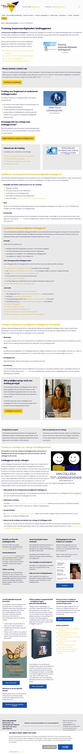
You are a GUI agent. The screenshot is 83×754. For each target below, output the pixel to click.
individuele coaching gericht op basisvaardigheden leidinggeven (29, 503)
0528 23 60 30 (36, 6)
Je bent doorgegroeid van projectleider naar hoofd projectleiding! (25, 314)
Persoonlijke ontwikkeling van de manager (18, 161)
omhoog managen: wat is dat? (15, 306)
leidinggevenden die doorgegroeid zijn (31, 294)
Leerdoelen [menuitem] (62, 15)
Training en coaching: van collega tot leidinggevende (26, 447)
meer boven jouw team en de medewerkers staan (24, 273)
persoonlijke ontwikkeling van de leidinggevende (20, 283)
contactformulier (46, 77)
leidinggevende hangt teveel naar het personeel (22, 271)
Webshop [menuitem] (76, 15)
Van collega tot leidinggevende (13, 58)
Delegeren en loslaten (12, 164)
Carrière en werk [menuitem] (28, 15)
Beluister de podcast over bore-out (68, 649)
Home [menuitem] (3, 15)
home (2, 23)
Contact (64, 585)
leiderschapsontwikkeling (12, 23)
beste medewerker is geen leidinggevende (32, 301)
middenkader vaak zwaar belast (22, 296)
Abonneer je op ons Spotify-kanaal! (14, 705)
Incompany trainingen (8, 556)
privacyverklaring (67, 724)
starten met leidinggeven (13, 304)
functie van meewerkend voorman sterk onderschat (21, 291)
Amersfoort (19, 549)
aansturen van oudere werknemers (36, 299)
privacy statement (21, 751)
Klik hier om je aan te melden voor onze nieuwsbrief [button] (42, 723)
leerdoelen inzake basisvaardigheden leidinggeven (31, 198)
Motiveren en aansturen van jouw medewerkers (20, 156)
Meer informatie (11, 683)
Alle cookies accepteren (65, 747)
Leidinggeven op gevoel (13, 411)
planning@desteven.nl (58, 6)
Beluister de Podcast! (65, 619)
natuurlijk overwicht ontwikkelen (15, 278)
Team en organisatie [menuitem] (41, 15)
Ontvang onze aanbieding (12, 82)
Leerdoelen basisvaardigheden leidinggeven (17, 61)
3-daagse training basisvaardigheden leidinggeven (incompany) (30, 324)
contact (20, 219)
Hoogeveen (5, 549)
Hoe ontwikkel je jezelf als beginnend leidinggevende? (22, 312)
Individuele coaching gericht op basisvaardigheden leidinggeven (31, 174)
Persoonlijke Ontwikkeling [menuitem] (14, 15)
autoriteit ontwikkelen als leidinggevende (18, 309)
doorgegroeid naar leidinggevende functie (18, 268)
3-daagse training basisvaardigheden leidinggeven (19, 56)
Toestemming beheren (49, 747)
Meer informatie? (37, 686)
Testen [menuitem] (70, 15)
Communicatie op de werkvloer (15, 159)
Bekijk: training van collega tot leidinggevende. (18, 138)
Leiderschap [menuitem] (54, 15)
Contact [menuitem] (4, 18)
